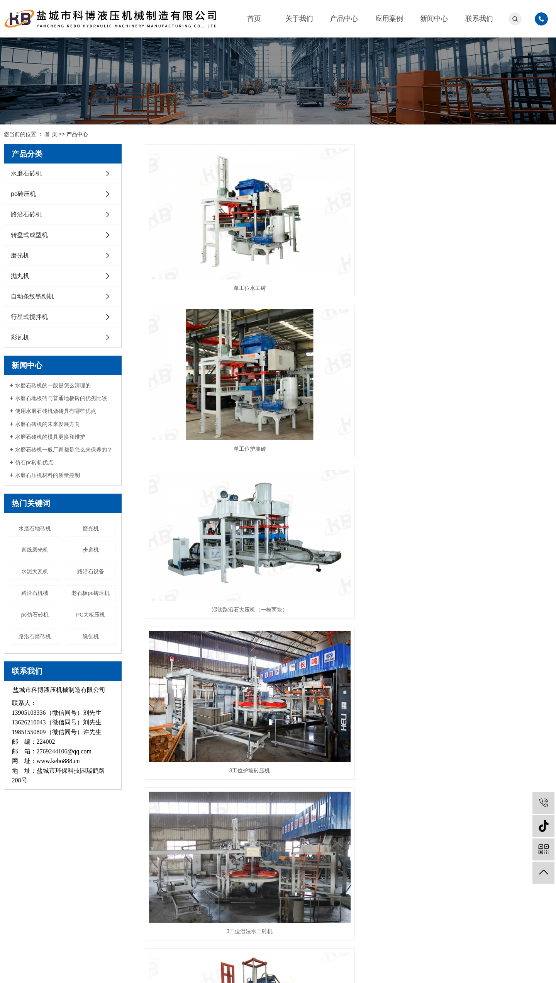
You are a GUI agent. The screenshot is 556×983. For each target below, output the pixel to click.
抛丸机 (20, 276)
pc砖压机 (23, 194)
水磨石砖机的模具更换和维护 (50, 437)
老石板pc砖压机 (90, 593)
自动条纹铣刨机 (32, 296)
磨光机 (20, 255)
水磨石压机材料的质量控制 (47, 475)
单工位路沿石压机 (348, 555)
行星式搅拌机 (29, 316)
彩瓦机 (20, 337)
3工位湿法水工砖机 (348, 341)
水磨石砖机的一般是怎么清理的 (53, 385)
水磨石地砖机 (35, 528)
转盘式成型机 (29, 235)
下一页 (495, 692)
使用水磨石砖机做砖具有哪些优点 (55, 411)
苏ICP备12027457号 (139, 969)
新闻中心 (434, 18)
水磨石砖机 (26, 173)
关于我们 (299, 18)
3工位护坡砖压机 (208, 341)
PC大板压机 (90, 615)
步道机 (91, 550)
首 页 (51, 134)
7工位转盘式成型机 (348, 662)
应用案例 (389, 18)
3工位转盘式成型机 (208, 662)
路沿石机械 (34, 593)
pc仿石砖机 (35, 615)
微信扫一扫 (471, 889)
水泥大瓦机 (34, 571)
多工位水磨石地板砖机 (208, 555)
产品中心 (344, 18)
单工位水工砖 (208, 234)
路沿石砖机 (26, 214)
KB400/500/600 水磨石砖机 (348, 448)
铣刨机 (91, 636)
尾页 (517, 692)
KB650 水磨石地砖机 (488, 448)
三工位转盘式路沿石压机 (488, 555)
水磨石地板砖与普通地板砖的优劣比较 (61, 398)
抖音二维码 (525, 887)
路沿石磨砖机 (35, 636)
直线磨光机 (34, 550)
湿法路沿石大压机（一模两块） (488, 234)
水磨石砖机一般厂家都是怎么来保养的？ (63, 449)
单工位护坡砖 (348, 234)
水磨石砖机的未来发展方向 (47, 424)
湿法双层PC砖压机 (488, 341)
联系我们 (479, 18)
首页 (254, 18)
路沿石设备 (90, 571)
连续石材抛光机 (488, 662)
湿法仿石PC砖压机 (208, 448)
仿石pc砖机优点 (34, 462)
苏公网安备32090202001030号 (204, 969)
